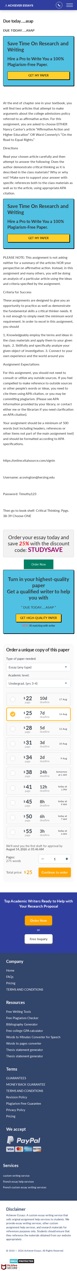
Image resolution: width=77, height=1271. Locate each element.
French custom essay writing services (24, 1187)
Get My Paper (38, 75)
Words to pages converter (23, 1043)
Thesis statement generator (24, 1050)
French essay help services (18, 1181)
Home (10, 970)
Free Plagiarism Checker (22, 1018)
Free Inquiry (38, 939)
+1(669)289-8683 (60, 5)
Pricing (10, 983)
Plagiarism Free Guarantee (23, 1103)
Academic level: (18, 675)
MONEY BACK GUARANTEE (25, 1084)
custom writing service (16, 1175)
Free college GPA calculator (24, 1030)
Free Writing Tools (18, 1011)
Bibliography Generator (22, 1024)
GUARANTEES (16, 1078)
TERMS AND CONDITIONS (25, 989)
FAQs (10, 977)
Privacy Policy (15, 1110)
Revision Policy (16, 1097)
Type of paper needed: (21, 658)
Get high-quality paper (38, 618)
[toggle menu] (70, 5)
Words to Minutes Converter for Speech (33, 1037)
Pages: (10, 857)
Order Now (38, 920)
